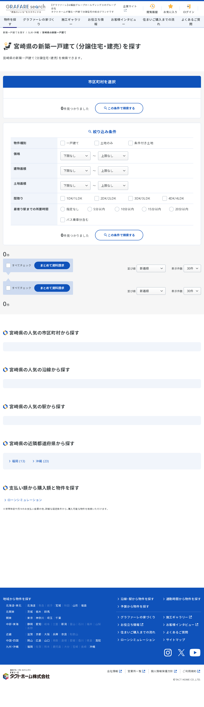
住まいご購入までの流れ (138, 632)
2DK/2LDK (105, 198)
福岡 (30, 646)
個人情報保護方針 (162, 671)
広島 (38, 640)
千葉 (58, 618)
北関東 (10, 611)
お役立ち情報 (130, 625)
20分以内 (178, 209)
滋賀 (30, 634)
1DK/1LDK (71, 198)
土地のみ (103, 143)
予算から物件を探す (135, 606)
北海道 (31, 605)
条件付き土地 (140, 143)
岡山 (30, 640)
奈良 (64, 634)
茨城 (30, 611)
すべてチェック (18, 265)
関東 (9, 618)
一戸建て (69, 143)
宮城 (58, 605)
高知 (98, 640)
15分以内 (151, 209)
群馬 (47, 611)
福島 (84, 605)
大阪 (47, 634)
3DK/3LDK (139, 198)
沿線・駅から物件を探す (137, 599)
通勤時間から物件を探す (183, 599)
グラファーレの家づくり (138, 617)
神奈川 (40, 618)
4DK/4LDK (173, 198)
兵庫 (56, 634)
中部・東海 (12, 624)
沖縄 (92, 646)
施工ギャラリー (177, 617)
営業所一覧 (135, 671)
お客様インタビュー (180, 625)
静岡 (30, 624)
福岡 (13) (18, 461)
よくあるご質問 (177, 632)
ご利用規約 (189, 671)
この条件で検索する (121, 108)
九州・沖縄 (33, 32)
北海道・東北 (13, 605)
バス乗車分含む (74, 220)
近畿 (9, 634)
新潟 (64, 624)
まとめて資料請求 (52, 265)
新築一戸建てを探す (14, 32)
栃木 (38, 611)
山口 (47, 640)
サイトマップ (175, 640)
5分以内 (96, 209)
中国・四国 (12, 640)
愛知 (38, 624)
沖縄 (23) (42, 461)
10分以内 (124, 209)
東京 (30, 618)
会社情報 (112, 671)
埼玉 (50, 618)
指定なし (69, 209)
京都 (38, 634)
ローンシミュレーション (25, 500)
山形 (75, 605)
